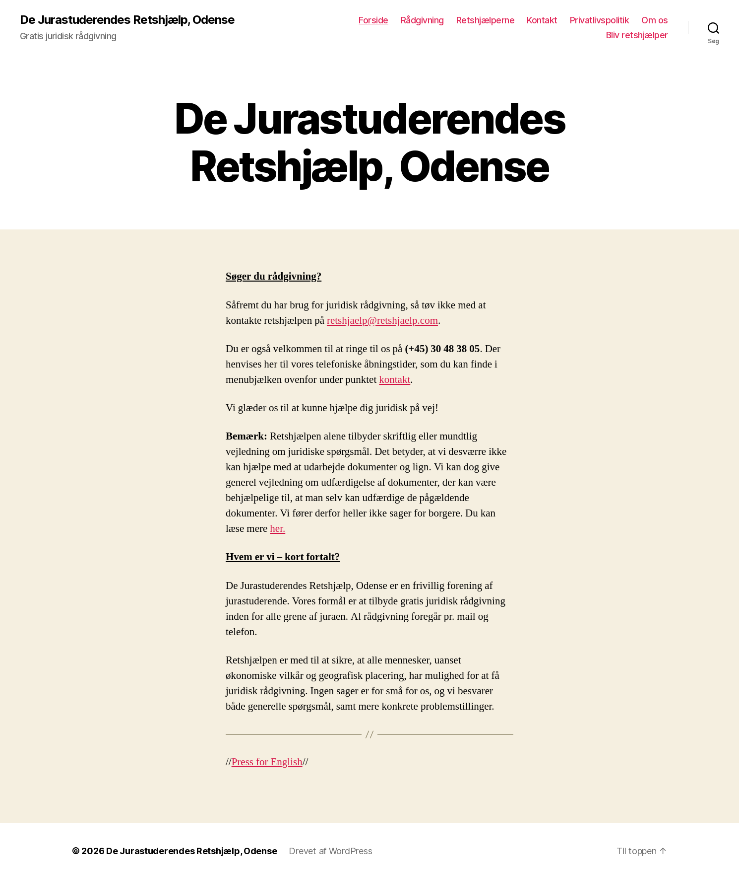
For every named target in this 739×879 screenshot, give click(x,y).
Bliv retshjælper (637, 35)
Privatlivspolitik (599, 20)
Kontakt (542, 20)
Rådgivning (422, 20)
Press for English (267, 762)
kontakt (394, 379)
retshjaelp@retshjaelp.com (382, 320)
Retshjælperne (485, 20)
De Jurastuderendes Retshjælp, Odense (127, 20)
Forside (373, 20)
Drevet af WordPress (330, 851)
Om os (654, 20)
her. (277, 528)
